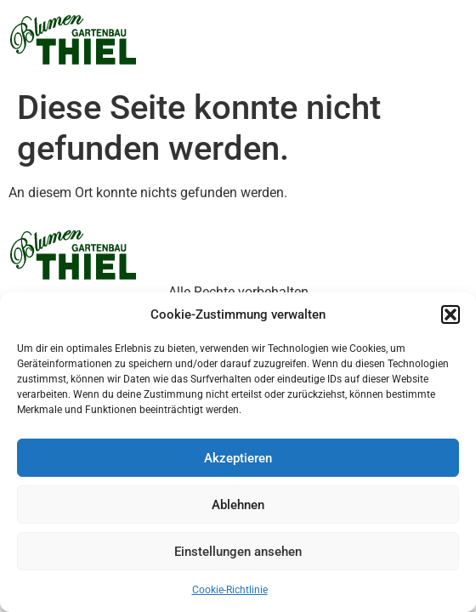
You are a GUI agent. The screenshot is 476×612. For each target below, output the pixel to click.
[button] (450, 314)
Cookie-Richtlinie (230, 590)
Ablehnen (238, 505)
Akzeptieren (238, 458)
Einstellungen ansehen (238, 551)
